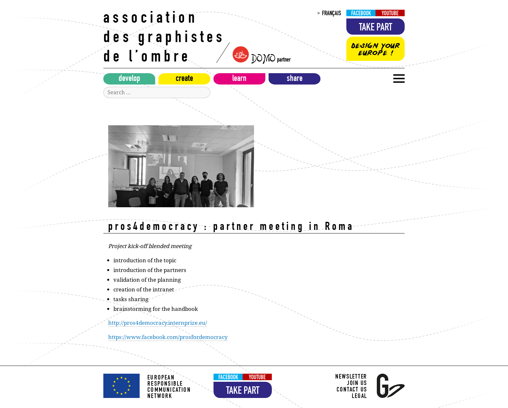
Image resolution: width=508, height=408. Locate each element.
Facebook (361, 14)
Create (184, 79)
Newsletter (351, 377)
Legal (359, 397)
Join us (357, 384)
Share (295, 79)
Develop (129, 79)
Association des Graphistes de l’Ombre (164, 38)
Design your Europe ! (375, 49)
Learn (239, 79)
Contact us (352, 390)
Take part (375, 28)
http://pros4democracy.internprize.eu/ (157, 322)
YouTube (390, 14)
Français (331, 14)
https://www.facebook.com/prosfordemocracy (168, 337)
